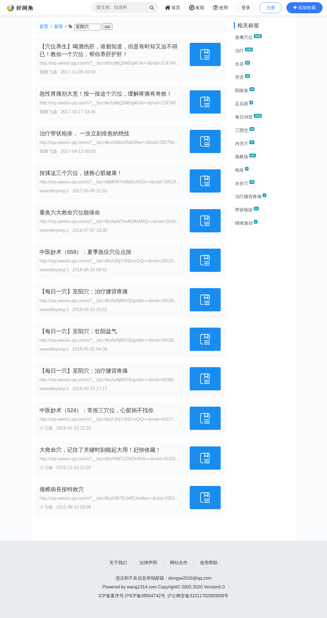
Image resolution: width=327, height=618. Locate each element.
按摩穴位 (248, 37)
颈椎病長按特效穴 (61, 489)
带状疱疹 (247, 209)
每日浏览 (248, 116)
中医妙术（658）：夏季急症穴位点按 (85, 252)
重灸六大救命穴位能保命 (69, 212)
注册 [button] (270, 7)
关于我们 (118, 562)
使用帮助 (209, 562)
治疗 (244, 50)
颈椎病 (245, 156)
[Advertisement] (263, 314)
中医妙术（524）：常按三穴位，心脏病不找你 (96, 410)
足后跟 (244, 103)
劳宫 (242, 77)
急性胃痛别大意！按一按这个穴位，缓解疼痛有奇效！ (105, 94)
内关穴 (244, 143)
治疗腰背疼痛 (250, 196)
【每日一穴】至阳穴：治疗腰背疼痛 (83, 291)
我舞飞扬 (48, 72)
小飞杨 (46, 428)
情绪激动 (246, 222)
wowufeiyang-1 (54, 190)
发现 (58, 26)
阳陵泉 (244, 90)
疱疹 (242, 169)
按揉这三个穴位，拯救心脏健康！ (80, 173)
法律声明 (148, 562)
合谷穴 (244, 183)
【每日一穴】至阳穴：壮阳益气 (78, 331)
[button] (304, 7)
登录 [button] (245, 7)
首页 (43, 26)
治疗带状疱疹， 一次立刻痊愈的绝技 (84, 133)
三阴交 (244, 130)
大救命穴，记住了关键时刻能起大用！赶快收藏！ (100, 450)
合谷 (242, 63)
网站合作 (179, 562)
